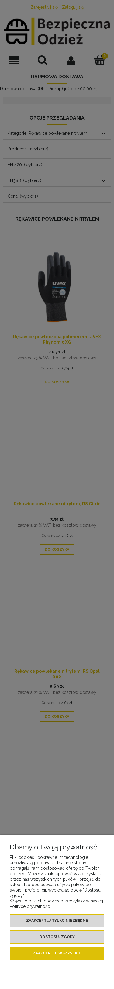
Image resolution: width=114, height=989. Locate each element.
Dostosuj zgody (57, 937)
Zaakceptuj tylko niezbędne (57, 920)
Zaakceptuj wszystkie (57, 953)
